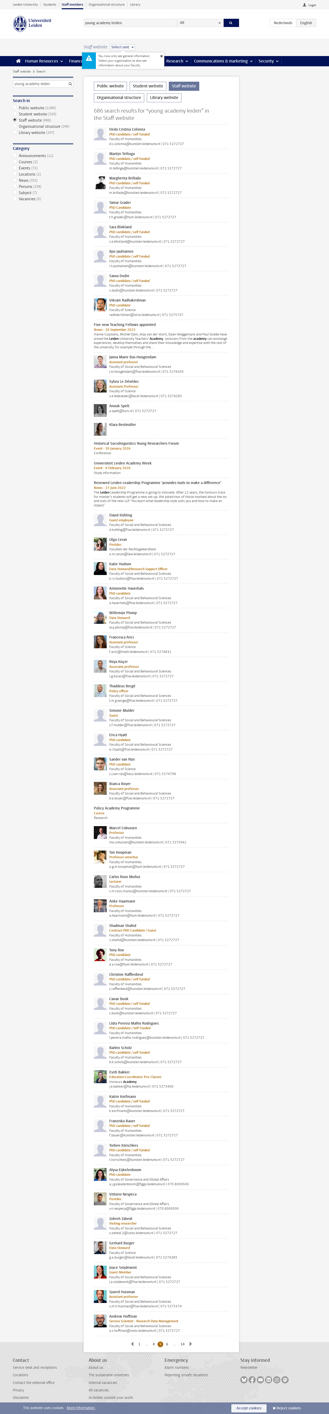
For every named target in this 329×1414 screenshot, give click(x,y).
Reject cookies (289, 1408)
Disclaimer (21, 1397)
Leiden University (25, 4)
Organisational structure (107, 4)
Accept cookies (248, 1408)
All (182, 22)
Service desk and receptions (35, 1367)
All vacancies (99, 1390)
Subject (43, 193)
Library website (43, 132)
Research (174, 61)
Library (135, 4)
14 (183, 1344)
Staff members (72, 4)
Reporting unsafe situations (186, 1375)
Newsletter (249, 1367)
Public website (43, 108)
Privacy (18, 1390)
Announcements (43, 156)
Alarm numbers (176, 1367)
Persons (43, 186)
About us (96, 1367)
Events (43, 168)
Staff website (22, 71)
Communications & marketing (221, 61)
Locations (43, 174)
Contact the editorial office (33, 1382)
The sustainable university (109, 1375)
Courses (43, 162)
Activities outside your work (111, 1397)
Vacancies (43, 199)
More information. (81, 1408)
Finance (76, 61)
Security (266, 61)
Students (49, 4)
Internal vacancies (103, 1382)
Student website (43, 114)
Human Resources (41, 61)
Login (312, 5)
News (43, 180)
